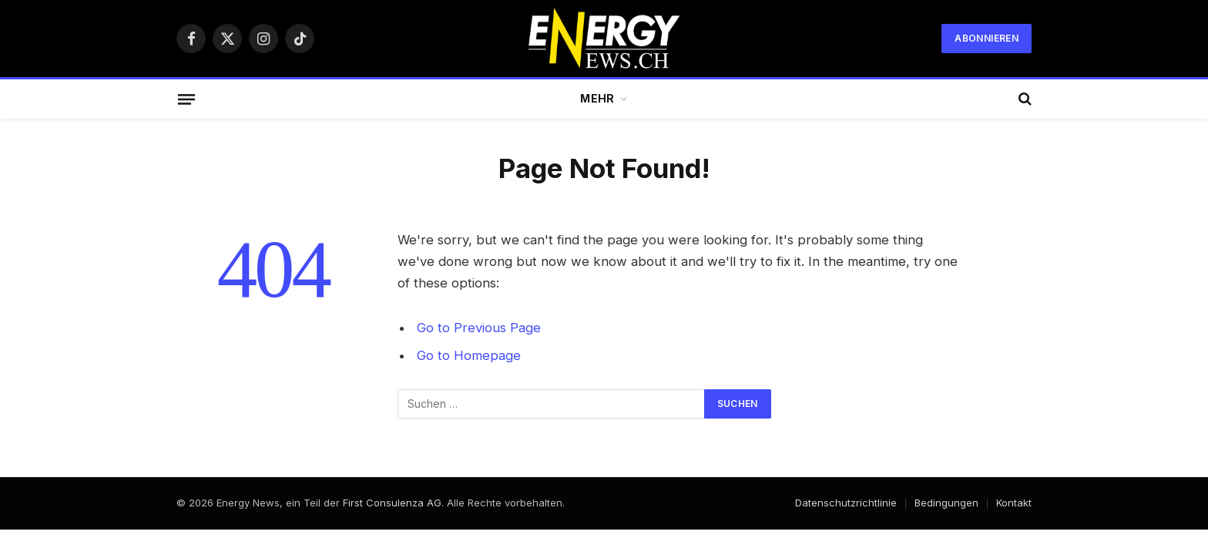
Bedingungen (946, 502)
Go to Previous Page (479, 327)
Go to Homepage (469, 355)
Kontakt (1014, 502)
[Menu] (186, 98)
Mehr (597, 98)
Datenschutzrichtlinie (846, 502)
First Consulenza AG (392, 502)
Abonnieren (986, 38)
